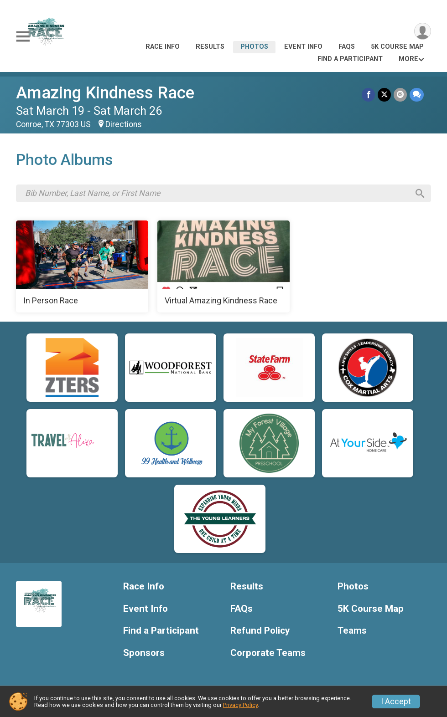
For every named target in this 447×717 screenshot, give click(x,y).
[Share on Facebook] (368, 94)
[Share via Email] (400, 94)
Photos (254, 47)
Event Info (303, 47)
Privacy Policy (240, 705)
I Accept (396, 701)
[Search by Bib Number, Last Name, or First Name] (217, 193)
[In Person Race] (82, 266)
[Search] (420, 193)
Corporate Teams (268, 653)
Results (210, 47)
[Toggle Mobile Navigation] (23, 36)
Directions (123, 124)
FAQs (346, 47)
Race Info (163, 47)
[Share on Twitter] (384, 94)
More (408, 59)
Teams (352, 630)
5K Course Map (397, 47)
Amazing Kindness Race (105, 92)
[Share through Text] (417, 94)
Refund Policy (260, 630)
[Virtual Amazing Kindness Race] (223, 266)
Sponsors (144, 653)
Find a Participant (350, 59)
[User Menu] (422, 31)
